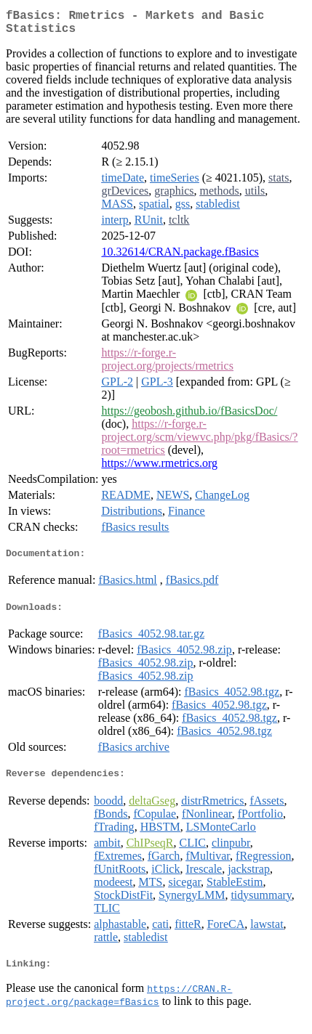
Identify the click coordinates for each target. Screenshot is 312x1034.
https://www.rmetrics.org (159, 469)
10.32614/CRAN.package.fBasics (179, 257)
